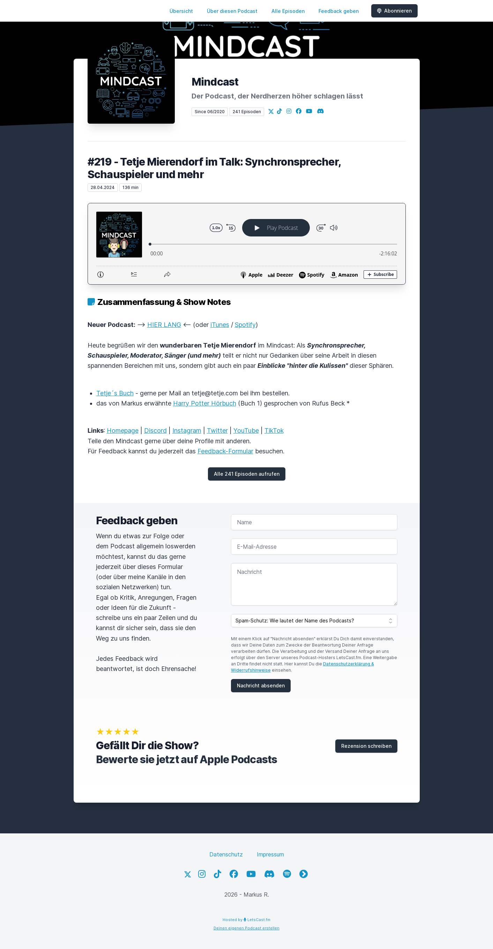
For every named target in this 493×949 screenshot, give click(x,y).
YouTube (246, 430)
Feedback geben (339, 11)
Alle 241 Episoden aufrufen (246, 474)
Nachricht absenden (261, 685)
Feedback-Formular (225, 451)
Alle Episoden (288, 11)
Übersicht (181, 11)
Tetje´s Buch (115, 393)
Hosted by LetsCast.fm (246, 919)
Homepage (123, 430)
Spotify (245, 324)
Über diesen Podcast (232, 11)
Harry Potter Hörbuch (204, 403)
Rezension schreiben (366, 746)
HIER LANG (164, 324)
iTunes (219, 324)
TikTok (274, 430)
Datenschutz (226, 854)
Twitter (217, 430)
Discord (155, 430)
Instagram (186, 430)
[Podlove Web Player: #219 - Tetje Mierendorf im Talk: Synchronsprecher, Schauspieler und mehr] (246, 243)
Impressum (270, 854)
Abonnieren (394, 11)
